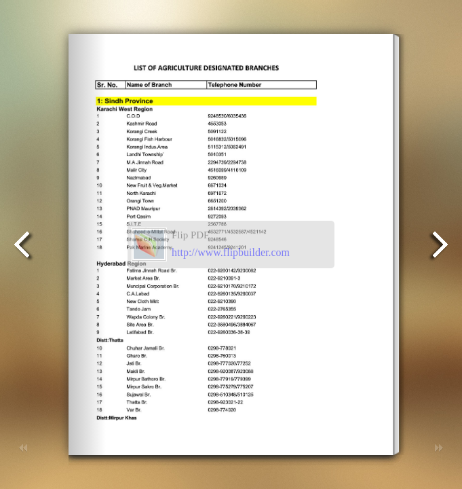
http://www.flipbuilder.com (231, 252)
